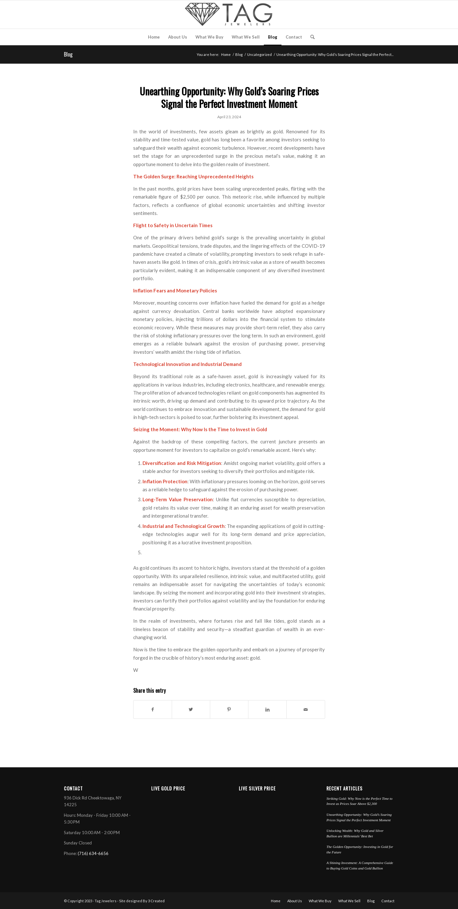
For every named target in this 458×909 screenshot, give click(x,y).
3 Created (156, 901)
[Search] (310, 37)
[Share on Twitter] (191, 709)
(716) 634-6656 (93, 853)
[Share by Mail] (305, 709)
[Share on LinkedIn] (267, 709)
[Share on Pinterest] (229, 709)
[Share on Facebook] (153, 709)
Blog (68, 54)
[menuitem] (154, 37)
